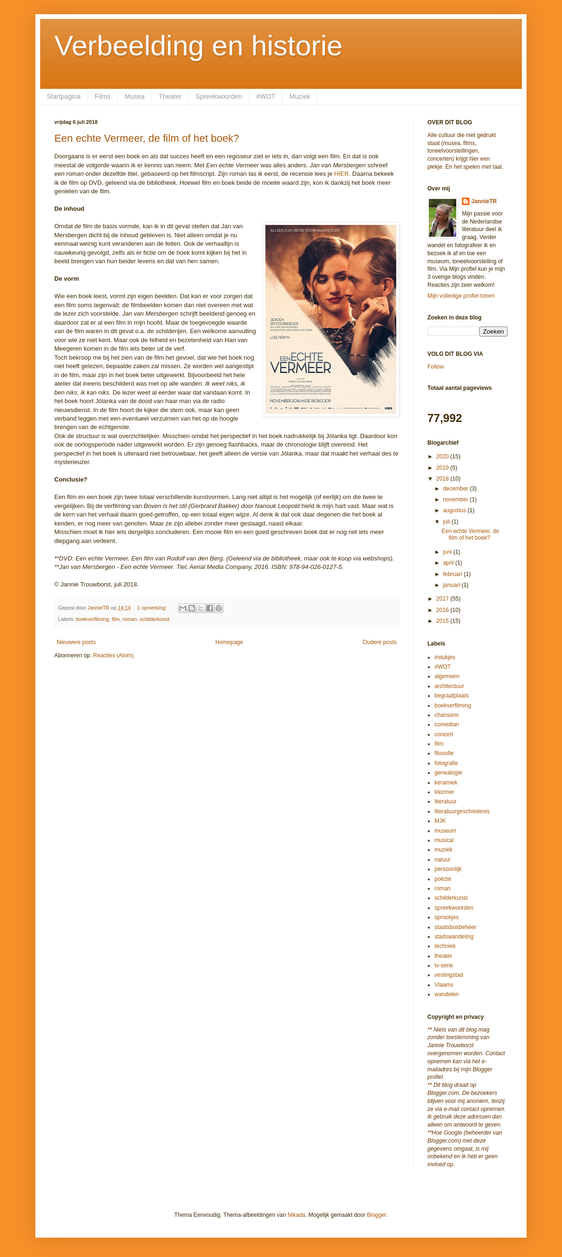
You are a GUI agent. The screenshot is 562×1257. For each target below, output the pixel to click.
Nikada (296, 1215)
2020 (443, 456)
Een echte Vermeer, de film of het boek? (146, 138)
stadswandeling (454, 936)
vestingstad (448, 975)
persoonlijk (447, 869)
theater (443, 956)
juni (448, 552)
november (456, 499)
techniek (445, 946)
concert (443, 734)
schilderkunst (155, 619)
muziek (443, 849)
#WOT (265, 96)
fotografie (446, 763)
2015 (443, 621)
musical (444, 840)
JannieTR (484, 201)
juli (447, 521)
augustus (455, 510)
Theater (170, 96)
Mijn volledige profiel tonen (460, 296)
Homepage (229, 642)
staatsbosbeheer (455, 927)
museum (445, 830)
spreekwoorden (453, 907)
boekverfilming (92, 619)
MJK (440, 821)
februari (453, 574)
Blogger (376, 1215)
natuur (442, 859)
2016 (443, 610)
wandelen (446, 994)
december (456, 488)
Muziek (300, 96)
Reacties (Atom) (113, 655)
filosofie (444, 753)
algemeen (447, 676)
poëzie (442, 879)
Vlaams (443, 984)
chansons (446, 715)
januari (452, 585)
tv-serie (443, 965)
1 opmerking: (152, 608)
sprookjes (446, 917)
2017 (443, 598)
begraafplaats (451, 695)
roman (129, 619)
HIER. (342, 173)
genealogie (448, 772)
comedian (446, 724)
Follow (435, 366)
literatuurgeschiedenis (462, 811)
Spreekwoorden (219, 96)
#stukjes (444, 657)
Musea (135, 96)
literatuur (445, 801)
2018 (443, 478)
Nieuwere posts (76, 642)
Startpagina (64, 96)
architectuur (449, 686)
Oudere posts (380, 642)
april (449, 563)
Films (103, 96)
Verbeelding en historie (198, 45)
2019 (443, 468)
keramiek (446, 782)
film (115, 619)
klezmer (444, 792)
